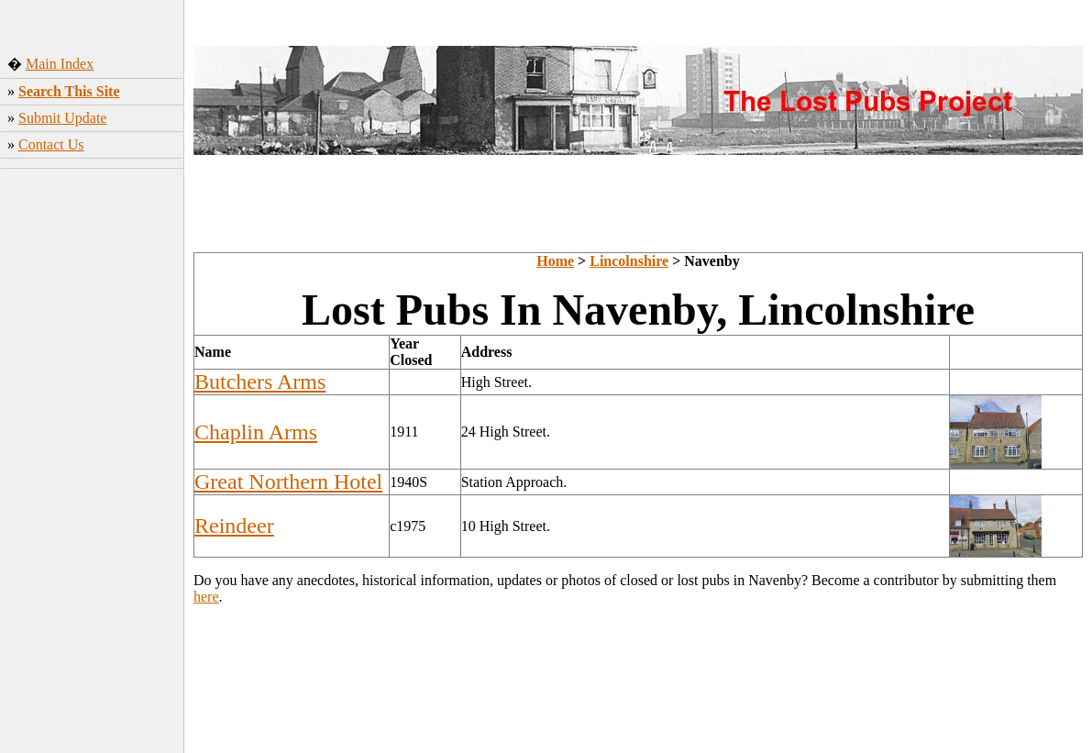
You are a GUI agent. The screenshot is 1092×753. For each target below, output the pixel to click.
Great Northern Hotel (288, 481)
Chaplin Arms (255, 432)
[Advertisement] (92, 463)
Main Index (60, 64)
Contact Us (51, 144)
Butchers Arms (259, 381)
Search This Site (69, 91)
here (206, 596)
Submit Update (62, 118)
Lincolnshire (629, 261)
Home (555, 261)
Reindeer (234, 525)
